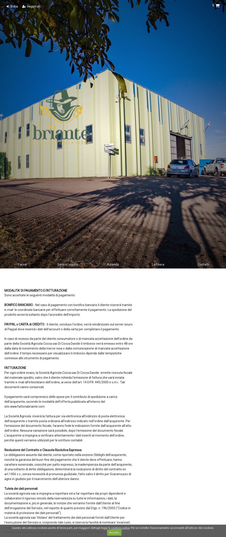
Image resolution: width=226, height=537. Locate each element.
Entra (12, 6)
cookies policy (120, 527)
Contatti (203, 264)
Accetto (114, 532)
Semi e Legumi (67, 264)
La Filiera (158, 264)
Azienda (113, 264)
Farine (22, 264)
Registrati (31, 6)
